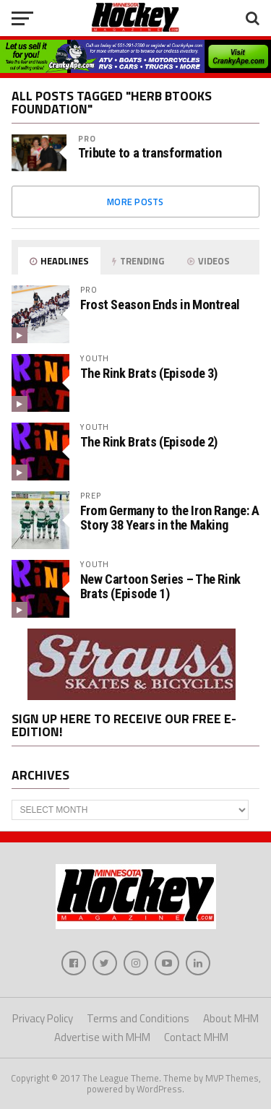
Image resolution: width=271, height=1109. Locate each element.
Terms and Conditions (138, 1018)
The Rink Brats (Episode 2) (149, 441)
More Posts (135, 201)
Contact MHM (196, 1037)
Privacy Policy (42, 1018)
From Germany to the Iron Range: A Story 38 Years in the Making (169, 517)
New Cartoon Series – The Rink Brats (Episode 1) (160, 586)
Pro (87, 138)
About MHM (231, 1018)
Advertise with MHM (102, 1037)
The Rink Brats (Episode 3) (149, 373)
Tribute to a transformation (150, 153)
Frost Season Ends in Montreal (160, 304)
